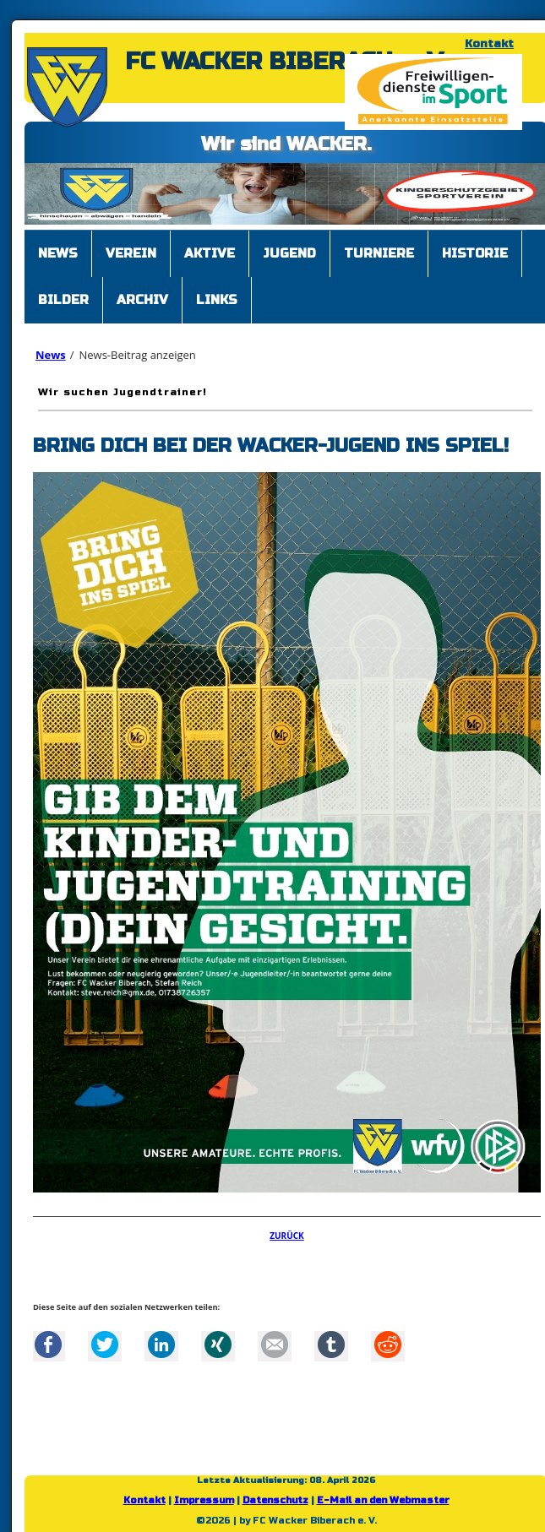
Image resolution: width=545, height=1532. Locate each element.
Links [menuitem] (216, 299)
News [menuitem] (58, 253)
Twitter (104, 1344)
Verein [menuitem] (131, 253)
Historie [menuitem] (475, 253)
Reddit (387, 1344)
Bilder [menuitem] (63, 299)
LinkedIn (161, 1344)
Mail (274, 1344)
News (50, 354)
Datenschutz (275, 1500)
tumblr (331, 1344)
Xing (218, 1344)
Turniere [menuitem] (379, 253)
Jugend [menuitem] (289, 253)
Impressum (204, 1500)
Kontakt (489, 44)
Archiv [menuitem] (142, 299)
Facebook (48, 1344)
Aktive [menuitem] (209, 253)
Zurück (287, 1235)
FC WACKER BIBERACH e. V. (286, 61)
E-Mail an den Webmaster (383, 1500)
